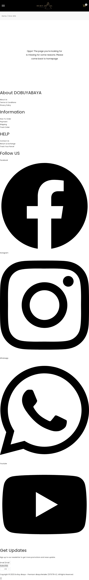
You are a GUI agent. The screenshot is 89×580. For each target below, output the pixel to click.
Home (4, 16)
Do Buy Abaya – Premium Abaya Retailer (31, 574)
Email (2, 562)
